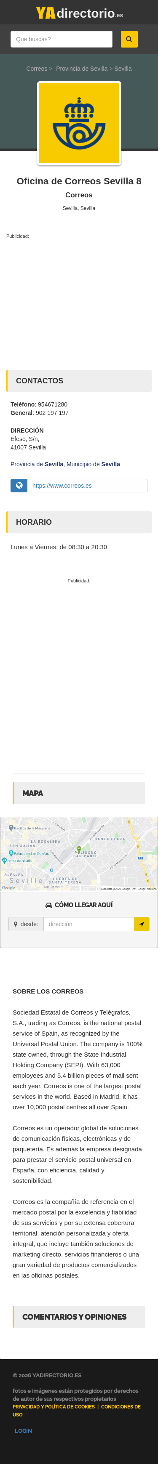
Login (23, 1431)
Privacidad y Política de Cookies (54, 1407)
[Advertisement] (79, 302)
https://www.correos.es (62, 486)
